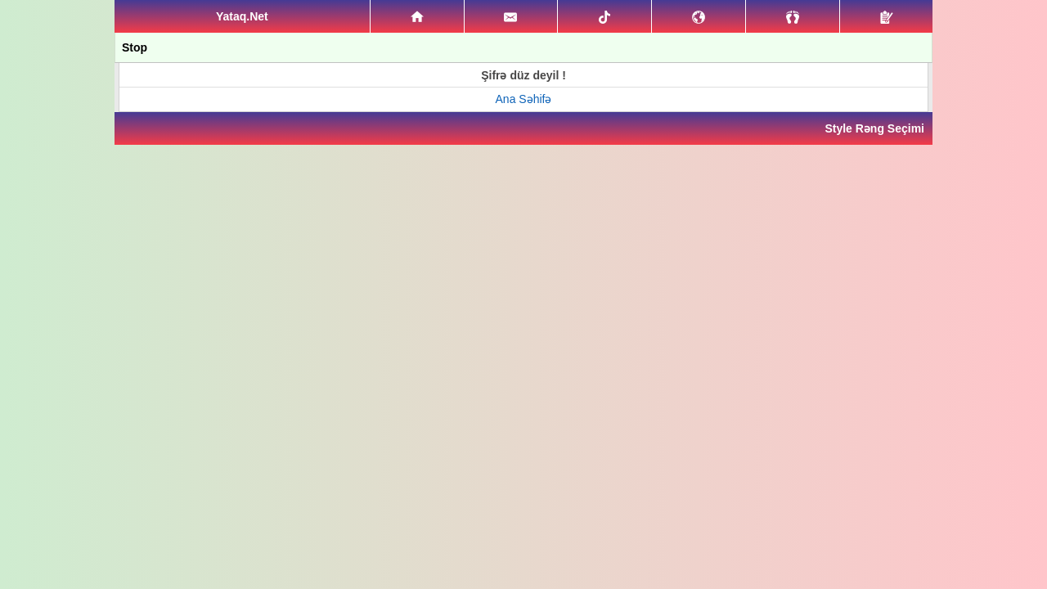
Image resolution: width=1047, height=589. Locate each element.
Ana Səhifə (524, 99)
